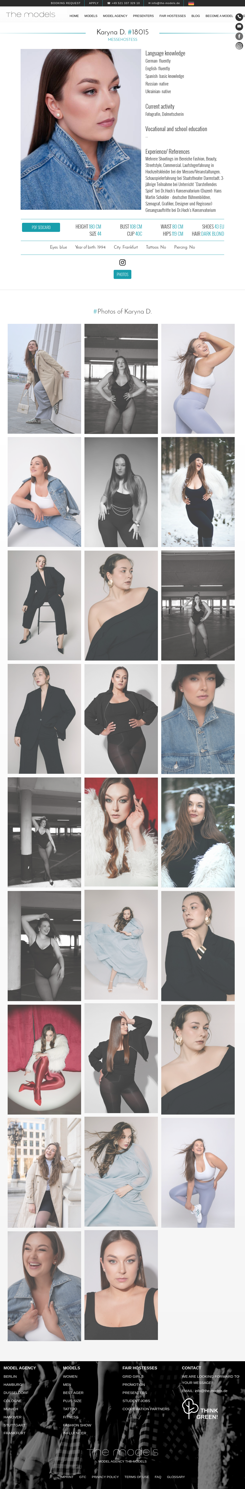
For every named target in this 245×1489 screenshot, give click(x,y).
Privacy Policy (105, 1477)
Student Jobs (136, 1401)
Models (90, 16)
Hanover (13, 1417)
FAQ (158, 1477)
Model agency (115, 16)
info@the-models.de (211, 1391)
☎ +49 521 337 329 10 (123, 3)
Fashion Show (77, 1425)
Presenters (143, 16)
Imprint (66, 1477)
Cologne (13, 1401)
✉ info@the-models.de (164, 3)
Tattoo (70, 1409)
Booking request (66, 3)
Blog (195, 16)
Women (70, 1376)
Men (67, 1384)
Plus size (72, 1401)
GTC (82, 1477)
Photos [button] (122, 274)
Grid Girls (133, 1376)
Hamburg (13, 1384)
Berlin (10, 1376)
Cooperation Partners (146, 1409)
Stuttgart (14, 1425)
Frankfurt (15, 1433)
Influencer (74, 1433)
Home (74, 16)
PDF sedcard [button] (41, 227)
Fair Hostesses (139, 1368)
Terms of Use (136, 1477)
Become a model (219, 16)
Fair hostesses (172, 16)
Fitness (70, 1417)
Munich (11, 1409)
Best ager (73, 1393)
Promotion (133, 1384)
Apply (94, 3)
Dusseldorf (16, 1393)
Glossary (176, 1477)
